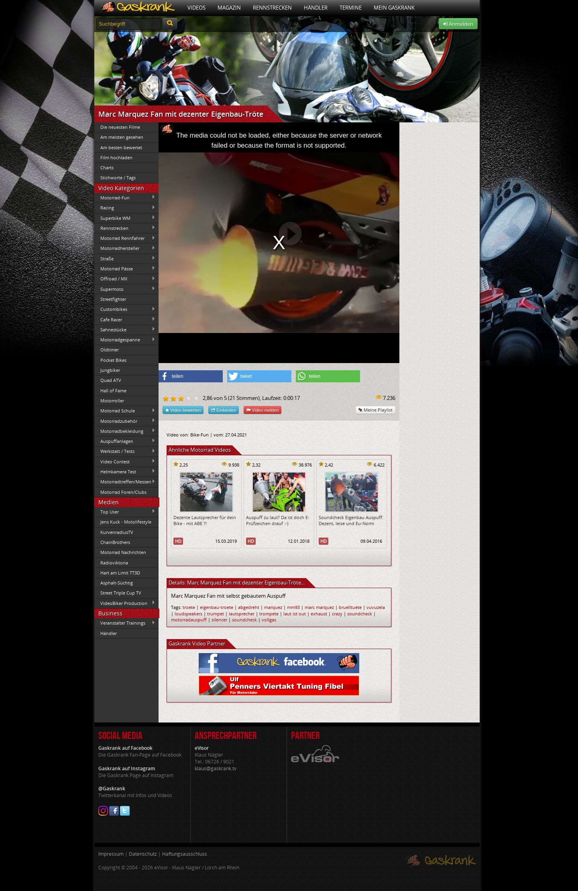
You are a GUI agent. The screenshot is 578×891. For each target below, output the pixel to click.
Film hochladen (116, 157)
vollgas (269, 620)
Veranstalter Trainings (124, 623)
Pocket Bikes (113, 360)
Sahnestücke (124, 329)
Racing (124, 208)
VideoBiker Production (124, 603)
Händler (316, 7)
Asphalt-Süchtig (116, 583)
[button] (191, 376)
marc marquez (319, 607)
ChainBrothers (115, 542)
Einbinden (223, 410)
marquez (273, 607)
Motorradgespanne (124, 340)
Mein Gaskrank (394, 7)
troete (189, 607)
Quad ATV (110, 380)
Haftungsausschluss (184, 853)
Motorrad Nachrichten (123, 552)
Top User (124, 511)
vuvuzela (375, 607)
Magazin (229, 7)
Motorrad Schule (124, 411)
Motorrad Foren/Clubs (123, 492)
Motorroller (112, 401)
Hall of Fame (113, 391)
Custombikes (124, 309)
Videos (196, 7)
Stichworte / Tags (118, 178)
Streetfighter (113, 299)
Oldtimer (109, 350)
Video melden (262, 410)
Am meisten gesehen (121, 137)
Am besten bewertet (121, 147)
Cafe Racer (124, 319)
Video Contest (124, 461)
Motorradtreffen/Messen (124, 482)
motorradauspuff (189, 620)
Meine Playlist (375, 410)
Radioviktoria (114, 563)
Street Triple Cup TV (120, 593)
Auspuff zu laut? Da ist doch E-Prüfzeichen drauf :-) (277, 520)
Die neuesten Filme (120, 127)
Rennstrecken (272, 7)
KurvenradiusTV (116, 532)
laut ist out (294, 614)
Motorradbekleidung (124, 431)
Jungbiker (110, 370)
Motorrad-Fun (124, 197)
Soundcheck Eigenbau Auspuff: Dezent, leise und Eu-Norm (351, 520)
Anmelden (458, 23)
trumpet (215, 614)
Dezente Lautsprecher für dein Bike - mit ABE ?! (204, 520)
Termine (351, 7)
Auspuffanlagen (124, 441)
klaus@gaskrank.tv (215, 768)
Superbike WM (124, 218)
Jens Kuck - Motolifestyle (125, 522)
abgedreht (248, 607)
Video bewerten (183, 410)
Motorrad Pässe (124, 268)
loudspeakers (188, 614)
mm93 (293, 607)
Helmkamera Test (124, 471)
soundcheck (359, 614)
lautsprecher (241, 614)
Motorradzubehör (124, 421)
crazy (337, 614)
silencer (219, 620)
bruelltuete (350, 607)
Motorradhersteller (124, 248)
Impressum (111, 853)
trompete (269, 614)
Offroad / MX (124, 279)
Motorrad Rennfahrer (124, 238)
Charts (107, 167)
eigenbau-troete (216, 607)
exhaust (319, 614)
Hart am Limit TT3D (120, 573)
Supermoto (124, 289)
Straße (124, 258)
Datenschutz (143, 853)
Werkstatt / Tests (124, 451)
